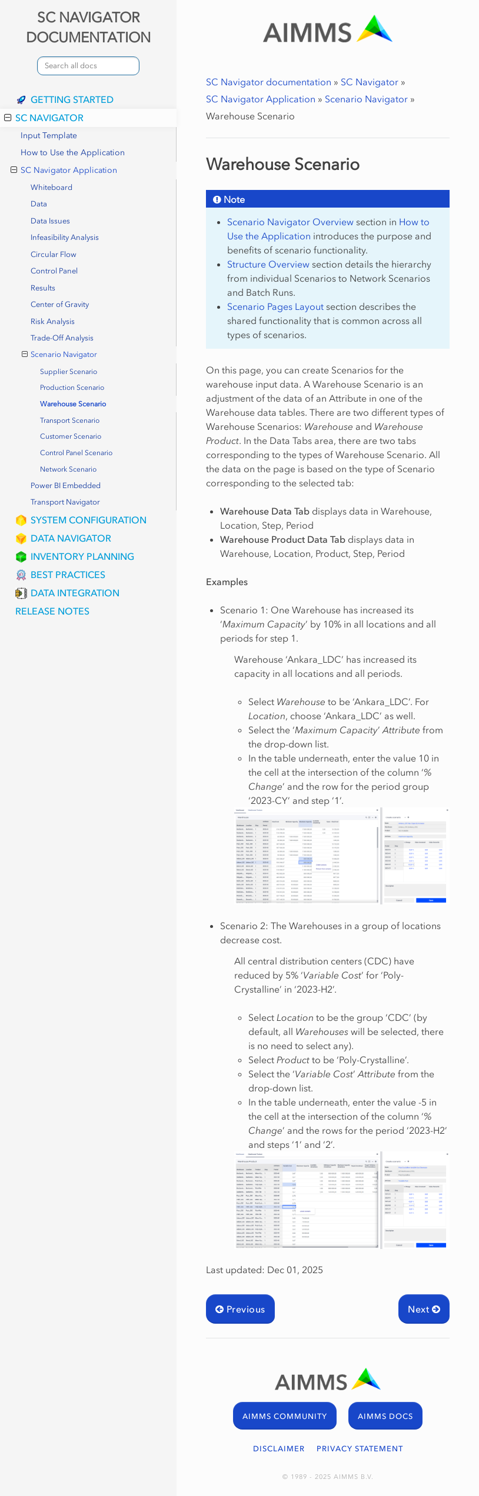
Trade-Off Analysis (62, 337)
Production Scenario (72, 387)
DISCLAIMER (279, 1448)
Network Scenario (68, 469)
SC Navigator (44, 117)
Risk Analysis (53, 321)
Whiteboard (51, 187)
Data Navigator (71, 538)
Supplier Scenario (68, 372)
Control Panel (54, 270)
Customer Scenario (70, 436)
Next (424, 1309)
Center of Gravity (60, 304)
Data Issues (50, 220)
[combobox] (88, 65)
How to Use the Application (73, 153)
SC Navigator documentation (268, 82)
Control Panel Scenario (76, 453)
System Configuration (89, 520)
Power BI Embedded (66, 485)
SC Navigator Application (64, 170)
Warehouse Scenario (73, 404)
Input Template (49, 136)
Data (39, 203)
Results (43, 287)
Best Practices (68, 574)
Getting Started (72, 99)
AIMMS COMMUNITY (284, 1416)
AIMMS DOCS (385, 1416)
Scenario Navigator (60, 354)
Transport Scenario (69, 420)
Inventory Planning (82, 556)
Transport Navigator (65, 501)
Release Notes (52, 611)
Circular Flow (53, 254)
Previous (240, 1309)
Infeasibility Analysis (65, 237)
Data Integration (75, 593)
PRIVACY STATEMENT (360, 1448)
